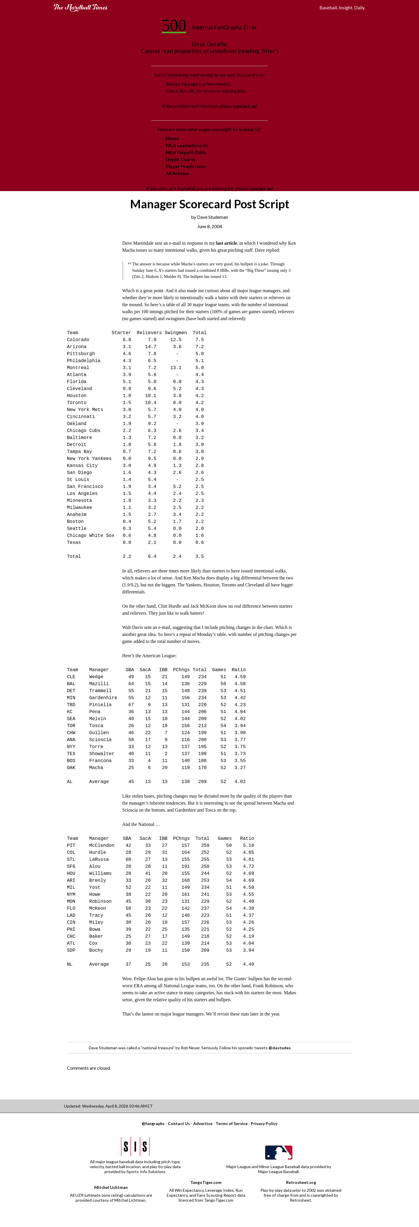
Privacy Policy (264, 1123)
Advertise (202, 1123)
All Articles (177, 173)
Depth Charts (180, 159)
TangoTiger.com (205, 1182)
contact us (244, 106)
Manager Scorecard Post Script (209, 204)
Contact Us (179, 1123)
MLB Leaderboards (187, 145)
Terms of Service (232, 1123)
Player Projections (186, 166)
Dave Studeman (212, 217)
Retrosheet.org (301, 1182)
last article (226, 243)
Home (172, 138)
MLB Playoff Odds (186, 152)
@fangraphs (153, 1123)
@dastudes (280, 1047)
